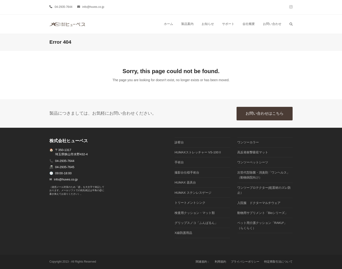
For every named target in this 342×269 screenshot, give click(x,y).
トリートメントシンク (190, 202)
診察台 (179, 142)
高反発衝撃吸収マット (252, 152)
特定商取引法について (278, 261)
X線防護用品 (183, 233)
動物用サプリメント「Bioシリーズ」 (262, 213)
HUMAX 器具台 (185, 182)
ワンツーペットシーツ (252, 162)
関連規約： (203, 261)
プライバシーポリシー (245, 261)
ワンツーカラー (248, 142)
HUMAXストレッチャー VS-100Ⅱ (198, 152)
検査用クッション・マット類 (195, 213)
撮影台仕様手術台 (187, 172)
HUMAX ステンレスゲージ (193, 192)
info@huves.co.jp (93, 7)
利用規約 (220, 261)
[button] (291, 24)
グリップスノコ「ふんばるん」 (196, 223)
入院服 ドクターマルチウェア (258, 203)
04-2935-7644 (63, 7)
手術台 (179, 162)
